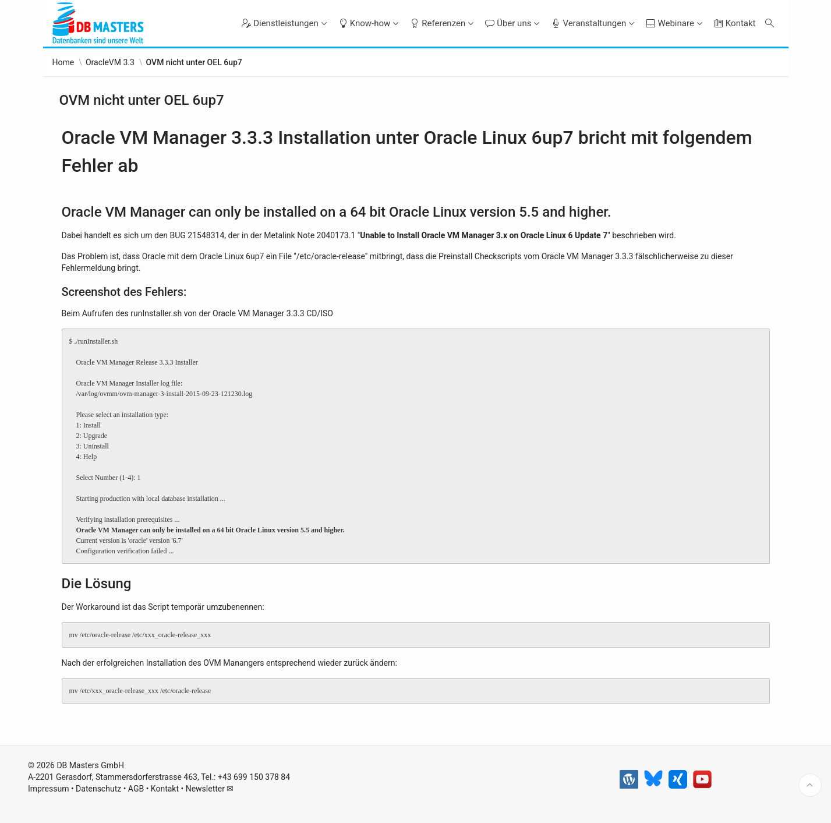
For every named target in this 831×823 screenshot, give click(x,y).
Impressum (48, 788)
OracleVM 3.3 (110, 62)
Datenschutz (98, 788)
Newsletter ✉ (210, 788)
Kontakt (165, 788)
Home (63, 62)
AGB (136, 788)
